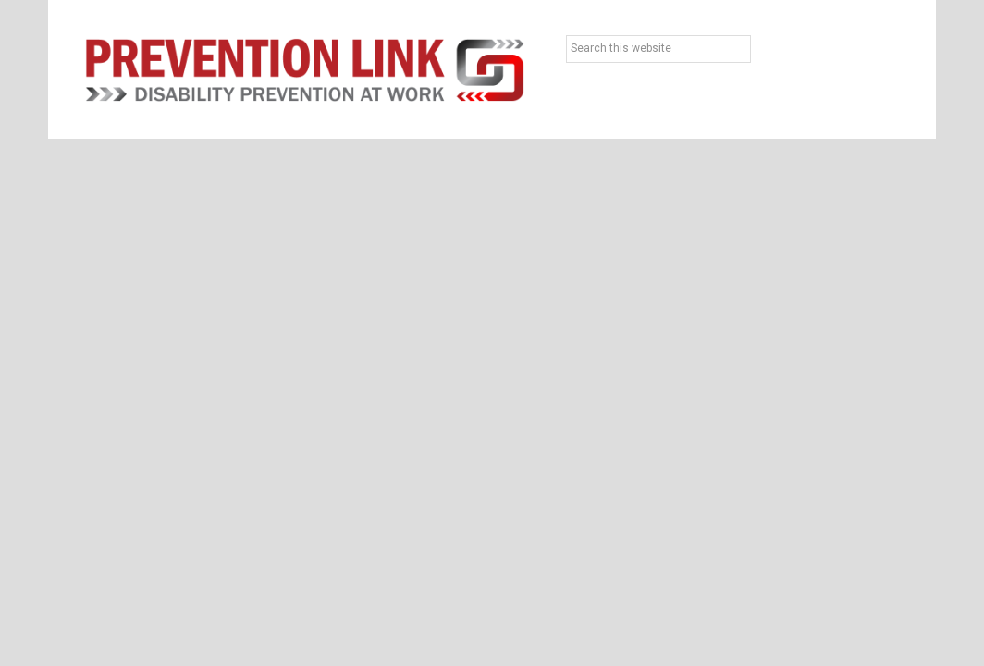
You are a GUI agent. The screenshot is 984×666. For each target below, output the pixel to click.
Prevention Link (304, 69)
